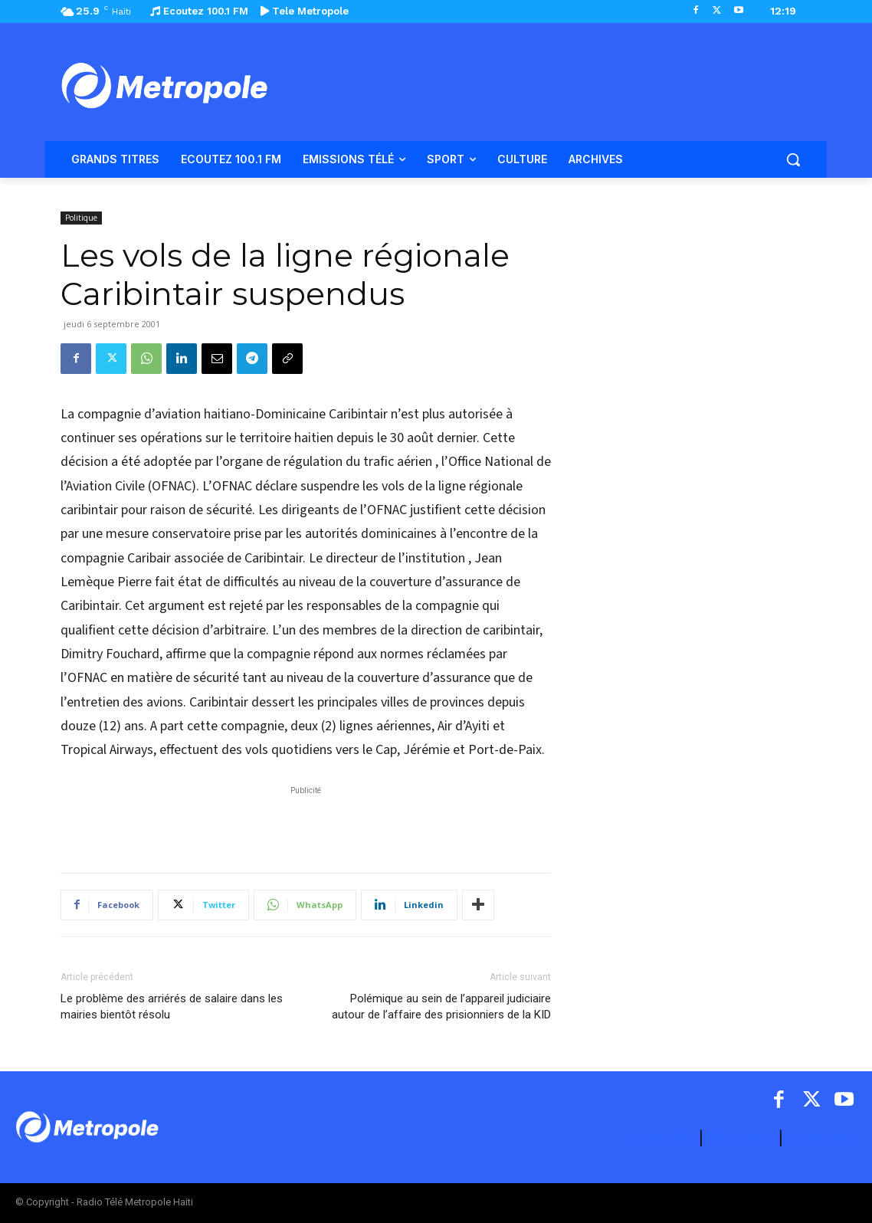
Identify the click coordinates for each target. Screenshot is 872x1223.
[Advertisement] (305, 821)
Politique (81, 217)
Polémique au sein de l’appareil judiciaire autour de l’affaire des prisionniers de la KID (441, 1006)
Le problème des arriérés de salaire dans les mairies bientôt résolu (172, 1006)
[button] (793, 159)
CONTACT (741, 1138)
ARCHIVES (822, 1138)
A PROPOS (661, 1138)
